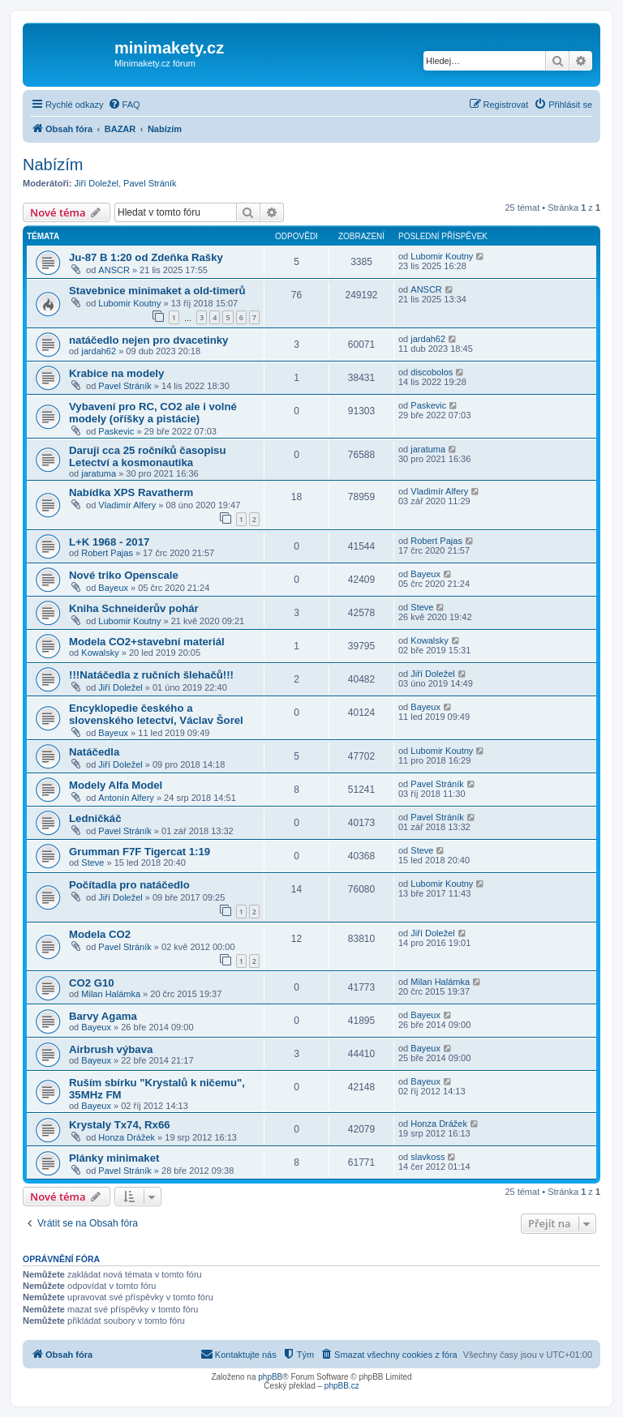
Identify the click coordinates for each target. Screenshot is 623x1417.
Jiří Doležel (96, 183)
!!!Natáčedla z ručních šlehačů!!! (151, 675)
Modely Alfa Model (115, 785)
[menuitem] (124, 104)
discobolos (431, 372)
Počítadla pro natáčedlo (129, 885)
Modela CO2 (100, 934)
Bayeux (113, 588)
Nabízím (53, 164)
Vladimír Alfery (127, 505)
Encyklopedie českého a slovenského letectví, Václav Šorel (156, 714)
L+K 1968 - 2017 (109, 542)
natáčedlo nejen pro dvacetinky (148, 340)
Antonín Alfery (126, 798)
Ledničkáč (95, 818)
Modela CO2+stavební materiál (147, 642)
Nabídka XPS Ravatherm (131, 492)
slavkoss (427, 1157)
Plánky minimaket (114, 1158)
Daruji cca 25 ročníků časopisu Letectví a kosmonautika (147, 456)
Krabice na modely (116, 373)
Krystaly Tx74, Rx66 (119, 1125)
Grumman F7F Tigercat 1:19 (139, 851)
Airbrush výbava (111, 1049)
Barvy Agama (103, 1016)
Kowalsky (99, 652)
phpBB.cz (341, 1385)
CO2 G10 (91, 983)
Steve (421, 607)
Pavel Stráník (149, 183)
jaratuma (98, 473)
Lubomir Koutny (441, 256)
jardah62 (98, 351)
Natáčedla (94, 752)
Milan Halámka (110, 994)
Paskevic (116, 431)
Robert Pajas (107, 553)
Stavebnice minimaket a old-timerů (157, 291)
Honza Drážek (126, 1137)
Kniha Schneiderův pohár (134, 608)
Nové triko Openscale (123, 575)
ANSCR (114, 270)
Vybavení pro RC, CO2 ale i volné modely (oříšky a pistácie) (153, 412)
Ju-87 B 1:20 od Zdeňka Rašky (146, 257)
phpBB (270, 1376)
